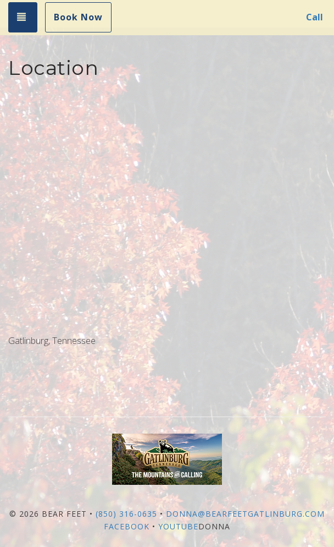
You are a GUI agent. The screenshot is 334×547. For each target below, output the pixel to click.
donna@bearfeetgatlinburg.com (245, 513)
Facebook (126, 526)
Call (314, 17)
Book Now (78, 17)
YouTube (178, 526)
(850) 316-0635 (126, 513)
